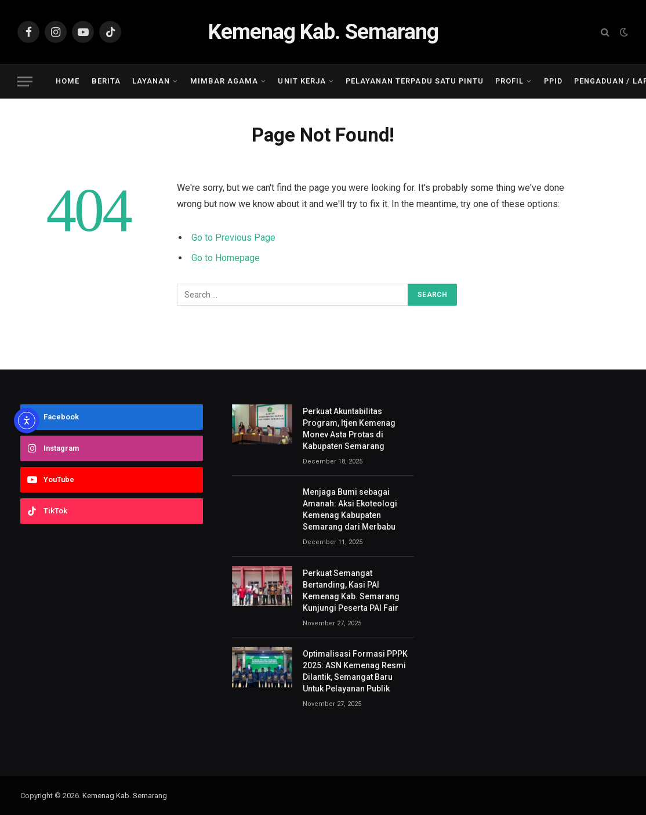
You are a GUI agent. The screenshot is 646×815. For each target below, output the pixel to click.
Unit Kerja (301, 81)
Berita (106, 81)
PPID (553, 81)
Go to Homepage (225, 257)
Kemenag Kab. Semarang (124, 795)
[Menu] (24, 81)
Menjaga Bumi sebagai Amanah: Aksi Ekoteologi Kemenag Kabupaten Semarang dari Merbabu (350, 509)
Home (67, 81)
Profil (509, 81)
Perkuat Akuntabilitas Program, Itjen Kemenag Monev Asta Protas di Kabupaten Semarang (349, 429)
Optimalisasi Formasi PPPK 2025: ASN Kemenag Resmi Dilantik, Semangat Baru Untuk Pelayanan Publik (355, 671)
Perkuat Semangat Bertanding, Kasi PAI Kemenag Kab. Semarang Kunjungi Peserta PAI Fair (351, 590)
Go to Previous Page (233, 237)
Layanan (151, 81)
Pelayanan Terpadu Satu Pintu (415, 81)
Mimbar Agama (224, 81)
